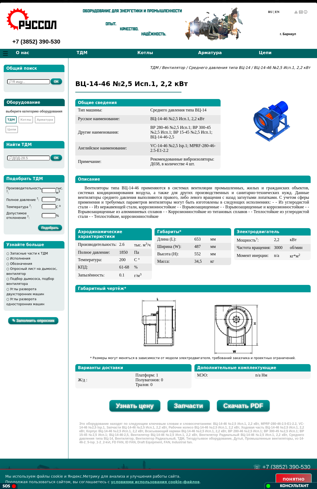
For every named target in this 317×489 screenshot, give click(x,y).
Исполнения (20, 258)
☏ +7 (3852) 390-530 (281, 467)
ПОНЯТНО (294, 479)
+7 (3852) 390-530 (36, 41)
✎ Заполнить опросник (33, 320)
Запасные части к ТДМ (29, 253)
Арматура (210, 52)
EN (277, 12)
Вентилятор (173, 67)
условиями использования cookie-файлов (155, 482)
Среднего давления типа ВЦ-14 (220, 67)
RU (270, 12)
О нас (22, 52)
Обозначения (21, 264)
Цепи (265, 52)
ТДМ (82, 52)
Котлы (145, 52)
